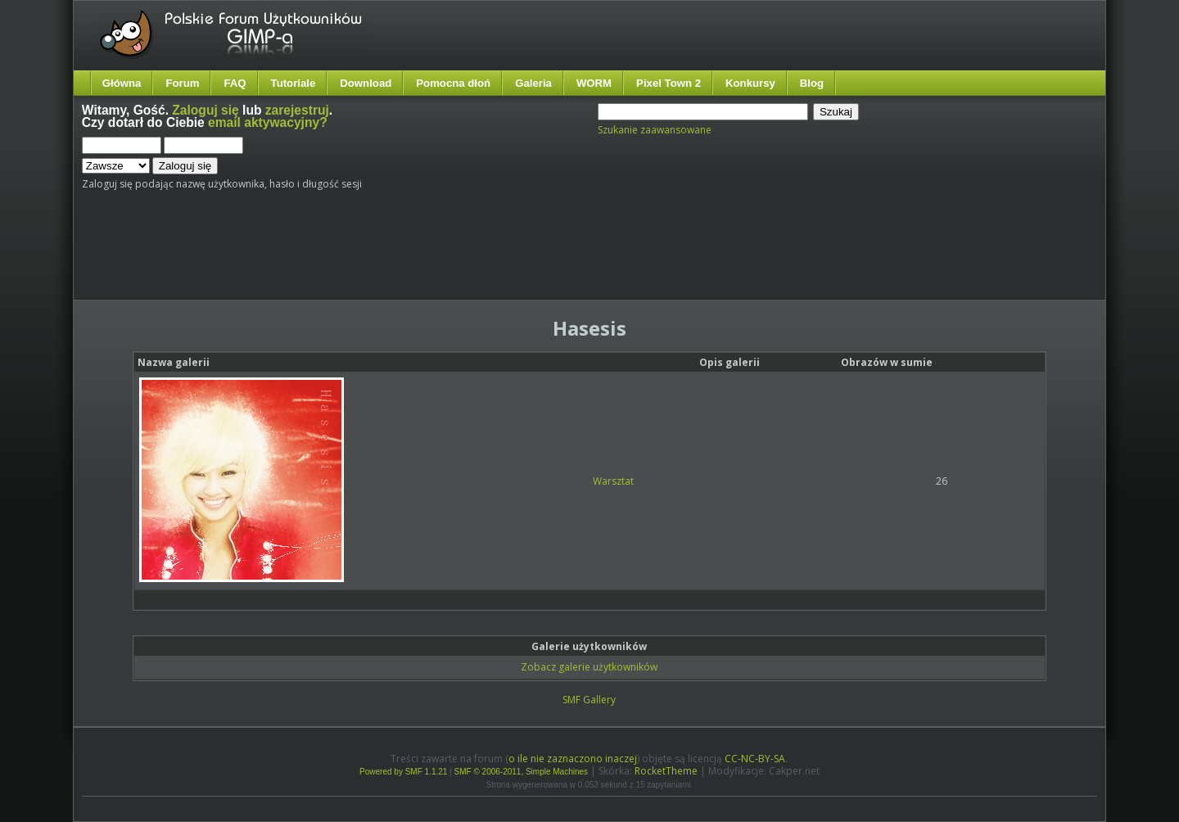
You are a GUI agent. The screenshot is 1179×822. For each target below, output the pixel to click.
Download (365, 83)
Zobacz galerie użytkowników (589, 667)
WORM (594, 83)
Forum (182, 83)
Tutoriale (293, 83)
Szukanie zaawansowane (654, 130)
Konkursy (750, 83)
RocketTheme (666, 771)
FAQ (235, 83)
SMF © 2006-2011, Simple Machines (521, 771)
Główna (122, 83)
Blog (812, 83)
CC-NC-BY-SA (755, 759)
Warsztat (613, 481)
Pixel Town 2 (668, 83)
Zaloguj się (205, 110)
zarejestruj (297, 110)
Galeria (533, 83)
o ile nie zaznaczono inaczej (572, 759)
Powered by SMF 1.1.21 (403, 771)
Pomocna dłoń (453, 83)
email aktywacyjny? (268, 122)
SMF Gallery (589, 700)
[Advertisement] (389, 251)
